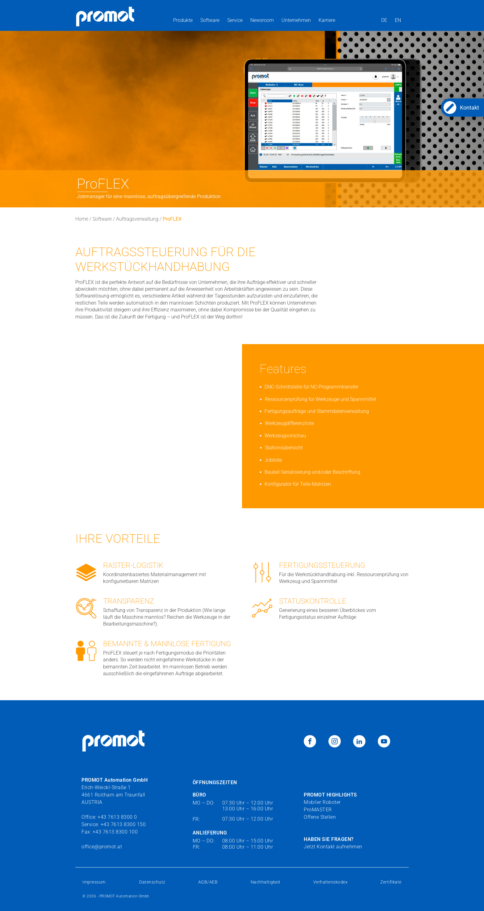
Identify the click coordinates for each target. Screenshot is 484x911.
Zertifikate (391, 882)
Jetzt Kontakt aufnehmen (333, 847)
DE (384, 20)
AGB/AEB (208, 882)
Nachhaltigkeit (266, 882)
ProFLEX (172, 219)
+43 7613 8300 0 (117, 817)
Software (209, 20)
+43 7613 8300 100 (115, 832)
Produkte (183, 20)
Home (81, 219)
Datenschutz (152, 882)
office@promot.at (101, 847)
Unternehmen (296, 20)
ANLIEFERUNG (210, 833)
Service (235, 20)
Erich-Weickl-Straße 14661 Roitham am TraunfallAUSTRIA (114, 790)
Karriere (327, 20)
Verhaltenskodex (330, 882)
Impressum (94, 882)
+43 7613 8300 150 (123, 824)
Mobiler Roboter (322, 802)
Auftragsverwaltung (137, 219)
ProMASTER (318, 810)
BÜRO (199, 795)
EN (398, 20)
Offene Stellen (320, 817)
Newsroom (262, 20)
